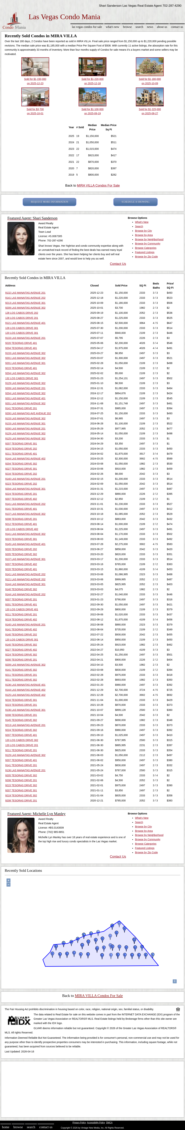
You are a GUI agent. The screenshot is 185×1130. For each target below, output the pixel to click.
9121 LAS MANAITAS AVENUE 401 (25, 323)
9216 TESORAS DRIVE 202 (21, 473)
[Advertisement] (92, 1088)
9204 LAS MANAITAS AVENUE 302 (25, 373)
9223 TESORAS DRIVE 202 (21, 483)
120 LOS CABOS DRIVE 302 (21, 740)
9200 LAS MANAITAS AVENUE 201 (25, 428)
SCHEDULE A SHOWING (136, 202)
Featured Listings (144, 252)
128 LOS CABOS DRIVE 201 (21, 317)
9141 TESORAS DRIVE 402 (21, 629)
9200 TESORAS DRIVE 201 (21, 659)
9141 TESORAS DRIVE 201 (21, 408)
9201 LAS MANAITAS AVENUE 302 (25, 358)
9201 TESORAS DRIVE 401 (21, 604)
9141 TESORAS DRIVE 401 (21, 508)
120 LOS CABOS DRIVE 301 (21, 332)
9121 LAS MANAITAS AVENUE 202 (25, 579)
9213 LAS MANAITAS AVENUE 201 (25, 725)
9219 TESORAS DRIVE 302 (21, 795)
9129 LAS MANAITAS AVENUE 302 (25, 383)
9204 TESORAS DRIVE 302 (21, 463)
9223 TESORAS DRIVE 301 (21, 539)
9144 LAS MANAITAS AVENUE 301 (25, 584)
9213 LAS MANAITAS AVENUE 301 (25, 302)
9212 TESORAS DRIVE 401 (21, 524)
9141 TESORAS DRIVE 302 (21, 669)
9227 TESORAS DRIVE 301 (21, 468)
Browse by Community (147, 243)
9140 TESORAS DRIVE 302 (21, 589)
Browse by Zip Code (146, 256)
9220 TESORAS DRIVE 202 (21, 549)
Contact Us (177, 27)
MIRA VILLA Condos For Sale (98, 185)
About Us (162, 27)
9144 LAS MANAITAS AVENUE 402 (25, 458)
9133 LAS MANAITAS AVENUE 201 (25, 338)
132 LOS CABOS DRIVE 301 (21, 378)
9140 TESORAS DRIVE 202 (21, 634)
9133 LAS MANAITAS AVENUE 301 (25, 423)
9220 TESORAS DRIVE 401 (21, 343)
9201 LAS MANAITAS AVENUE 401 (25, 398)
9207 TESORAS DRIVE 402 (21, 498)
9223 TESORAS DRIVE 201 (21, 704)
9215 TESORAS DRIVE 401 (21, 368)
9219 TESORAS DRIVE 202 (21, 448)
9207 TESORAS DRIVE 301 (21, 443)
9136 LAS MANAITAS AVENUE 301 (25, 709)
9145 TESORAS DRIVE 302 (21, 720)
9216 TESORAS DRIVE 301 (21, 700)
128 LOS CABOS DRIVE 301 (21, 328)
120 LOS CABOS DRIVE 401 (21, 609)
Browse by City (143, 230)
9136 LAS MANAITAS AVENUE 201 (25, 770)
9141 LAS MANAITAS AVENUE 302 (25, 534)
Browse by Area (144, 235)
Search (139, 27)
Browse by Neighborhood (149, 239)
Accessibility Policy (96, 1122)
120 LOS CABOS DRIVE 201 (21, 745)
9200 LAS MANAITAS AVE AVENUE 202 (28, 413)
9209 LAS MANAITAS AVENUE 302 (25, 307)
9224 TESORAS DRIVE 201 (21, 493)
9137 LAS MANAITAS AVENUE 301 (25, 559)
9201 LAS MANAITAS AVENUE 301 (25, 363)
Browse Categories (145, 247)
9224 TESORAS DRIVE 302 (21, 654)
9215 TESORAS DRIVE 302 (21, 785)
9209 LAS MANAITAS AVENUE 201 (25, 388)
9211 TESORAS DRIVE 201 (21, 614)
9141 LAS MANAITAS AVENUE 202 (25, 297)
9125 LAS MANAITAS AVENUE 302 (25, 438)
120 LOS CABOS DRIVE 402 (21, 529)
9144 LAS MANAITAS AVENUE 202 (25, 594)
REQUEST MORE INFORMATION (49, 202)
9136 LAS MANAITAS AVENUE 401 (25, 684)
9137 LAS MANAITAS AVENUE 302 (25, 513)
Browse (127, 27)
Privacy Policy (79, 1122)
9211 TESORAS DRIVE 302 (21, 679)
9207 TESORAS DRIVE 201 (21, 599)
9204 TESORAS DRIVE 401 (21, 348)
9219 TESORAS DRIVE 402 (21, 619)
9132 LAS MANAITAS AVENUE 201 (25, 292)
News (150, 27)
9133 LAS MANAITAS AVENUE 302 (25, 353)
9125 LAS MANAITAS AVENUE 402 (25, 694)
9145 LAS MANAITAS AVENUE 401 (25, 544)
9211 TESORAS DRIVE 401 (21, 453)
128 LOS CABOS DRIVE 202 (21, 312)
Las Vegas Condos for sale (87, 27)
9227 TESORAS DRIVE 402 (21, 649)
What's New (112, 27)
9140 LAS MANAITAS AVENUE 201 (25, 478)
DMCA (109, 1122)
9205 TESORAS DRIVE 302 (21, 554)
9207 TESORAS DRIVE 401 (21, 735)
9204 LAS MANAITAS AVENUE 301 (25, 488)
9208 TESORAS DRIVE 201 (21, 519)
